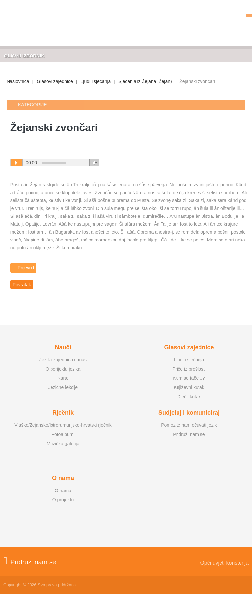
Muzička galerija (63, 443)
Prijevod (23, 267)
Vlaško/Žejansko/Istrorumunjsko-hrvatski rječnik (63, 425)
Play (16, 162)
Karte (62, 378)
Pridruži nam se (189, 434)
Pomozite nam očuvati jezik (189, 425)
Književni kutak (189, 387)
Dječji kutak (189, 396)
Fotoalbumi (63, 434)
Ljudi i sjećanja (96, 81)
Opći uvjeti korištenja (224, 563)
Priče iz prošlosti (189, 369)
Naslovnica (18, 81)
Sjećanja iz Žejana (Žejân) (145, 81)
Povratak (22, 284)
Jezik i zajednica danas (63, 359)
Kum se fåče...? (189, 378)
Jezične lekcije (63, 387)
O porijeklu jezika (63, 369)
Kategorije (32, 104)
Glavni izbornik (24, 55)
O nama (63, 490)
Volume (93, 163)
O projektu (63, 499)
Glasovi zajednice (55, 81)
